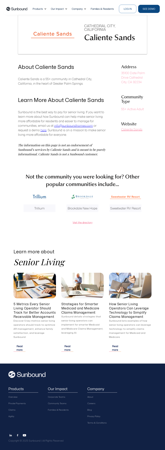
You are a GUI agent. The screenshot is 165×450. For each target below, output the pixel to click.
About (90, 396)
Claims (11, 409)
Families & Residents (58, 409)
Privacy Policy (93, 416)
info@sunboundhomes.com (73, 125)
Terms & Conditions (97, 422)
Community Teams (57, 403)
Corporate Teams (56, 396)
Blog (89, 409)
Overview (12, 396)
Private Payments (17, 403)
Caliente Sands (131, 129)
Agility (11, 416)
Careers (91, 403)
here (43, 130)
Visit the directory (82, 222)
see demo (149, 9)
